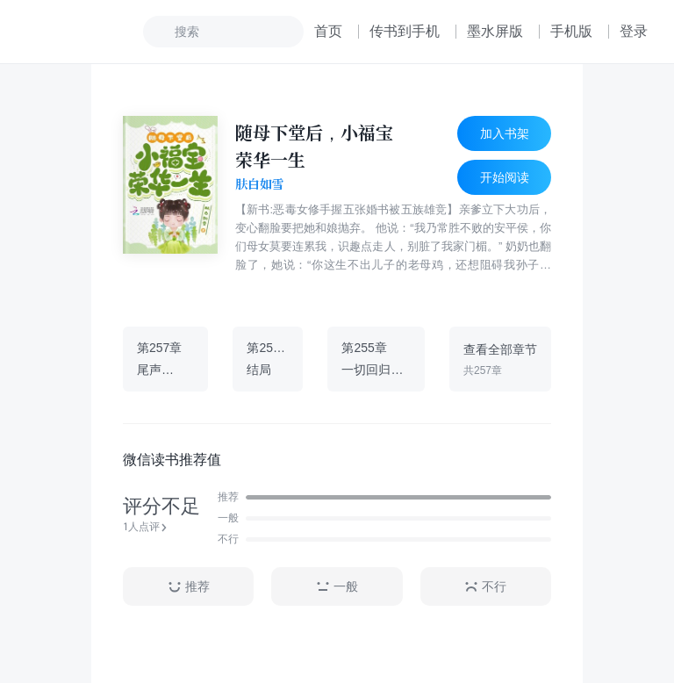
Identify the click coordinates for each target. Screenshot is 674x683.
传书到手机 (404, 31)
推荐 (189, 586)
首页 (328, 31)
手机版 (571, 31)
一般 (337, 586)
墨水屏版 (495, 31)
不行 (485, 586)
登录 (634, 31)
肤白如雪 (259, 184)
